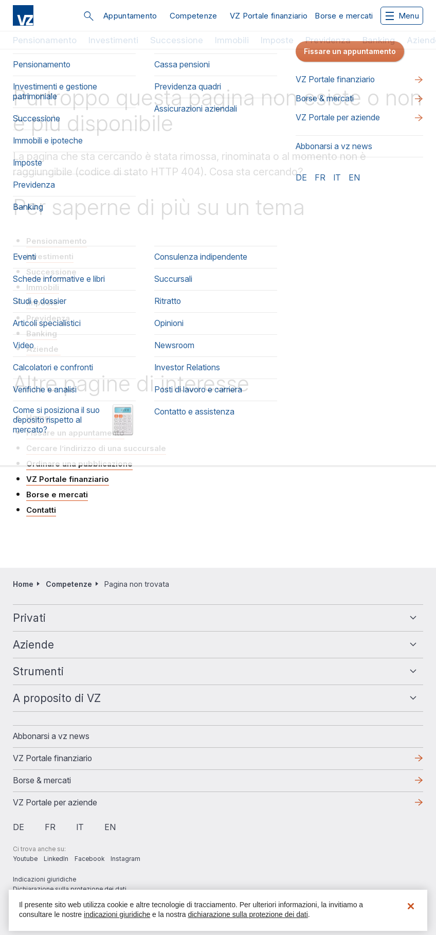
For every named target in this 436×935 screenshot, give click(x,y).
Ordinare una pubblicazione (79, 464)
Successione (176, 40)
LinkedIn (56, 858)
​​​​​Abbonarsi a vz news (51, 736)
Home (37, 417)
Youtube (25, 858)
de (18, 827)
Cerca (88, 16)
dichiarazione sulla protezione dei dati (247, 914)
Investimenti (113, 40)
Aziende (43, 349)
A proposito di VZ (57, 698)
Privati (29, 618)
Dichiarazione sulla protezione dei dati (69, 889)
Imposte (277, 40)
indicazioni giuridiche (117, 914)
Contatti (41, 510)
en (110, 827)
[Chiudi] (410, 906)
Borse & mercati (42, 780)
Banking (378, 40)
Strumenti (38, 671)
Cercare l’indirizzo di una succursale (96, 448)
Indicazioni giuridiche (44, 879)
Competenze (193, 16)
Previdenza (328, 40)
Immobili (232, 40)
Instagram (125, 858)
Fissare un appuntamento (75, 433)
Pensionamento (45, 40)
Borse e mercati (344, 15)
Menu (402, 16)
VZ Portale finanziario (269, 16)
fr (50, 827)
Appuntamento (130, 16)
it (80, 827)
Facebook (89, 858)
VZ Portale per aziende (55, 802)
